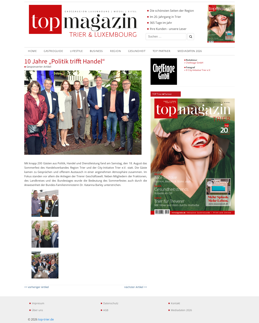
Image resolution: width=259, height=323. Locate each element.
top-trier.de (46, 319)
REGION (115, 51)
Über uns (37, 310)
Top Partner (161, 51)
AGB (105, 310)
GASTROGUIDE (53, 51)
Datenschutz (110, 303)
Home (32, 51)
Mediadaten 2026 (190, 51)
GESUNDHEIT (137, 51)
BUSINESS (96, 51)
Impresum (38, 303)
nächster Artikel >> (135, 287)
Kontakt (175, 303)
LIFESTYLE (76, 51)
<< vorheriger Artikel (36, 287)
